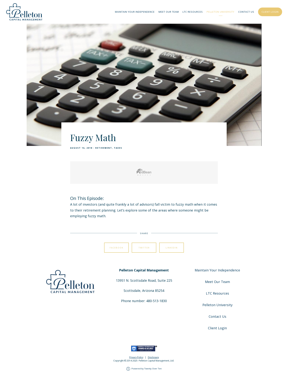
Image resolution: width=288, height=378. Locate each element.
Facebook (116, 247)
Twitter (144, 247)
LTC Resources (193, 11)
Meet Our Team (169, 11)
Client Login (270, 11)
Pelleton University (220, 11)
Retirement (103, 148)
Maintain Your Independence (135, 11)
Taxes (118, 148)
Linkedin (172, 247)
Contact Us (246, 11)
